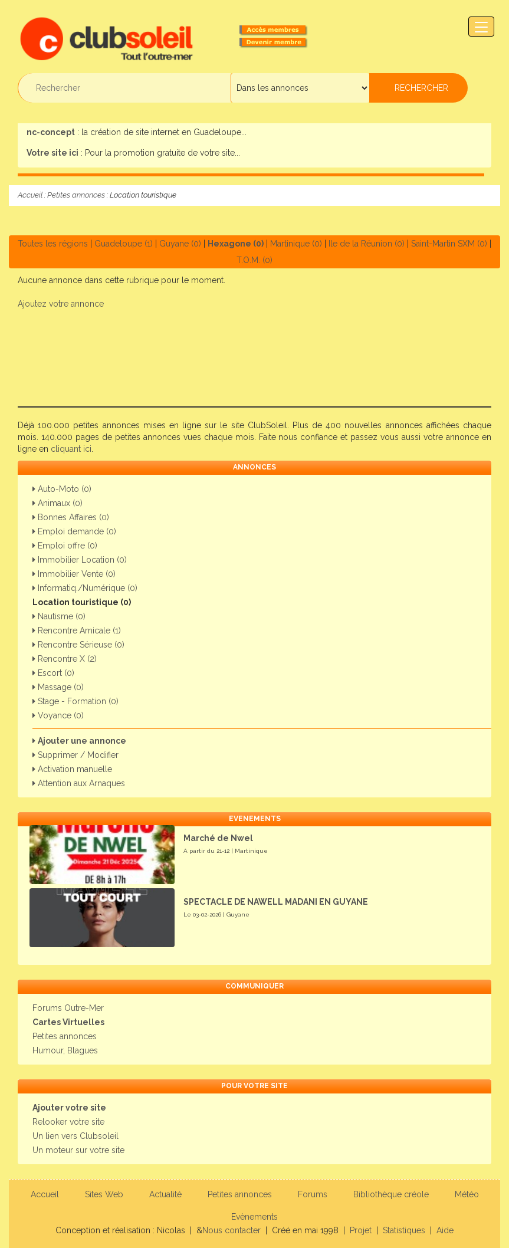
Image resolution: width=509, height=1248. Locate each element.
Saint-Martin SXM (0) (449, 243)
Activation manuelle (72, 769)
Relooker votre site (68, 1122)
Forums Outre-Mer (68, 1008)
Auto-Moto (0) (61, 489)
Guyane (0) (180, 243)
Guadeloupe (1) (123, 243)
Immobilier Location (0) (79, 559)
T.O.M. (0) (254, 260)
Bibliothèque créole (391, 1194)
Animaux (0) (57, 503)
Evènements (254, 1216)
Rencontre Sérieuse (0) (78, 644)
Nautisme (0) (59, 616)
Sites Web (104, 1194)
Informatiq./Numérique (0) (84, 588)
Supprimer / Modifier (75, 755)
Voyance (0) (58, 715)
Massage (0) (58, 687)
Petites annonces (76, 195)
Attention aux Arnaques (78, 783)
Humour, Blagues (65, 1050)
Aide (445, 1230)
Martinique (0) (296, 243)
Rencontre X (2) (64, 659)
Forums (312, 1194)
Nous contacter (231, 1230)
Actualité (165, 1194)
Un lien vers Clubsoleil (75, 1136)
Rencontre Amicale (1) (76, 630)
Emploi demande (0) (74, 531)
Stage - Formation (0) (75, 701)
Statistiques (404, 1230)
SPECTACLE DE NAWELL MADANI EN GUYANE (275, 902)
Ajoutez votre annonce (61, 303)
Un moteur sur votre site (78, 1150)
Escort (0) (53, 673)
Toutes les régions (53, 243)
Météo (467, 1194)
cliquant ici (71, 449)
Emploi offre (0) (64, 545)
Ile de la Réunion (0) (367, 243)
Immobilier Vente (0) (74, 574)
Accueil (30, 195)
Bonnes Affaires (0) (70, 517)
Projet (361, 1230)
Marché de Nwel (218, 838)
